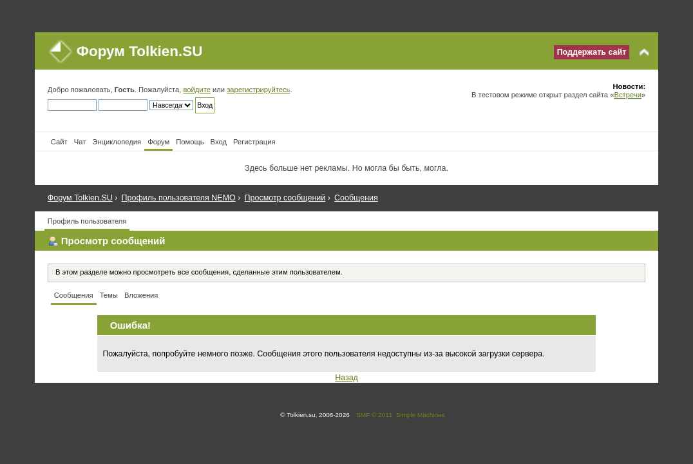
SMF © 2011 (374, 414)
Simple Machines (420, 414)
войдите (196, 89)
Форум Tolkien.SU (140, 51)
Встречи (627, 95)
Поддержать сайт (592, 52)
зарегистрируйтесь (258, 89)
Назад (346, 377)
